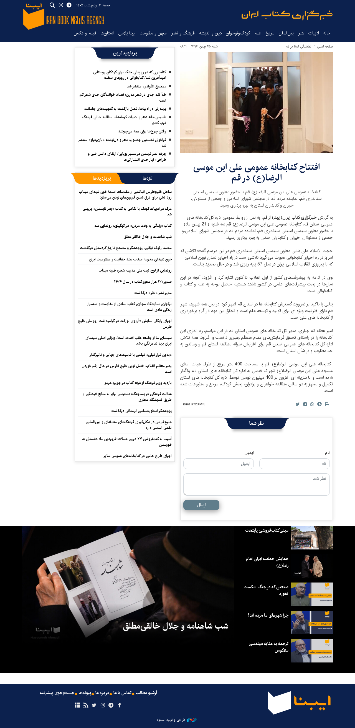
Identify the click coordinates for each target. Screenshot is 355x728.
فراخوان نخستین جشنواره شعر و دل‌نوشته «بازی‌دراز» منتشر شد (122, 143)
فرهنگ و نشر (183, 33)
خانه (327, 33)
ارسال (201, 505)
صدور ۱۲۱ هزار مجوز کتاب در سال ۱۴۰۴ (143, 282)
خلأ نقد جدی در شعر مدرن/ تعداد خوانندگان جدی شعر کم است (123, 97)
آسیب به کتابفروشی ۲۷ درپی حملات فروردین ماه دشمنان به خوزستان (127, 442)
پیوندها (85, 693)
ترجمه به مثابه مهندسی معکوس (268, 647)
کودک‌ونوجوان (238, 33)
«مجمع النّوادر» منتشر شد (146, 86)
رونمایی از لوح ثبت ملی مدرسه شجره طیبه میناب (135, 270)
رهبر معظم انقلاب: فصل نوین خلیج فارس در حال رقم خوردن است (127, 369)
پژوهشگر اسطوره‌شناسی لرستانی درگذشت (141, 411)
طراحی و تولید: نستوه (177, 719)
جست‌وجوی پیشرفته (57, 693)
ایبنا (287, 15)
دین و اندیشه (210, 33)
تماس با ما (122, 693)
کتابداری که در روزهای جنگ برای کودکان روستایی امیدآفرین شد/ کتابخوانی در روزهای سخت (129, 75)
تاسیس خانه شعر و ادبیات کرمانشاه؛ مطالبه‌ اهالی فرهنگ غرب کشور (124, 120)
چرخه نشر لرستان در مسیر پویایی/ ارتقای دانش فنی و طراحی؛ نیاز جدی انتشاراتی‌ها (127, 156)
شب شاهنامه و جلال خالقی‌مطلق (147, 237)
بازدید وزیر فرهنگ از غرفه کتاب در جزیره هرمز (138, 383)
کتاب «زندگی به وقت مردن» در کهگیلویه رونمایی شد (133, 226)
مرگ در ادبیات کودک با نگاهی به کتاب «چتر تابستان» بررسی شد (127, 211)
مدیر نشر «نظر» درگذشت (153, 293)
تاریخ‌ (269, 33)
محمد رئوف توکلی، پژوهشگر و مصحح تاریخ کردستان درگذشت (126, 248)
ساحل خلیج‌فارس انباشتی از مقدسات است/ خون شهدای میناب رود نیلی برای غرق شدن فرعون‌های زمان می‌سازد (125, 194)
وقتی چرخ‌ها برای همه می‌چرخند (142, 131)
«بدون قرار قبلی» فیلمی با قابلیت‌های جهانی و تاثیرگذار (130, 355)
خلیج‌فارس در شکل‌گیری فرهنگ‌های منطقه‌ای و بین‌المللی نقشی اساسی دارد (129, 425)
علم (258, 33)
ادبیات (313, 33)
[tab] (148, 178)
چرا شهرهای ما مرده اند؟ (268, 615)
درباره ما (102, 693)
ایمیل (249, 453)
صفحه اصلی (325, 46)
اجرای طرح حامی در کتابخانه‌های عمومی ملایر (137, 456)
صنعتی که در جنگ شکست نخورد (266, 590)
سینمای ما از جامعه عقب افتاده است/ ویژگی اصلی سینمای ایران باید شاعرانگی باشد (128, 341)
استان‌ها (107, 33)
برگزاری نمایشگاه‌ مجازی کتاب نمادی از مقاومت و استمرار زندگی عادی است (129, 307)
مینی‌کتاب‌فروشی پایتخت (266, 530)
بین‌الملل (286, 33)
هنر (301, 33)
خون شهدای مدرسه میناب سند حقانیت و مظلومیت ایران (130, 259)
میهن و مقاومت (153, 33)
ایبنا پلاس (126, 33)
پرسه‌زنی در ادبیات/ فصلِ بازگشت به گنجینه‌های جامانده (125, 109)
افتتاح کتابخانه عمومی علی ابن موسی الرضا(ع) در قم (256, 172)
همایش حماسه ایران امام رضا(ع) (267, 562)
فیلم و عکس (84, 33)
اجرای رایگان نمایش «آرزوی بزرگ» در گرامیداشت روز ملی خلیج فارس (125, 324)
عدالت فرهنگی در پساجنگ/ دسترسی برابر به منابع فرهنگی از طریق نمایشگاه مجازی (127, 397)
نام (327, 453)
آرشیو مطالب (146, 693)
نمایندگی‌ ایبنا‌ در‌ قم (298, 46)
